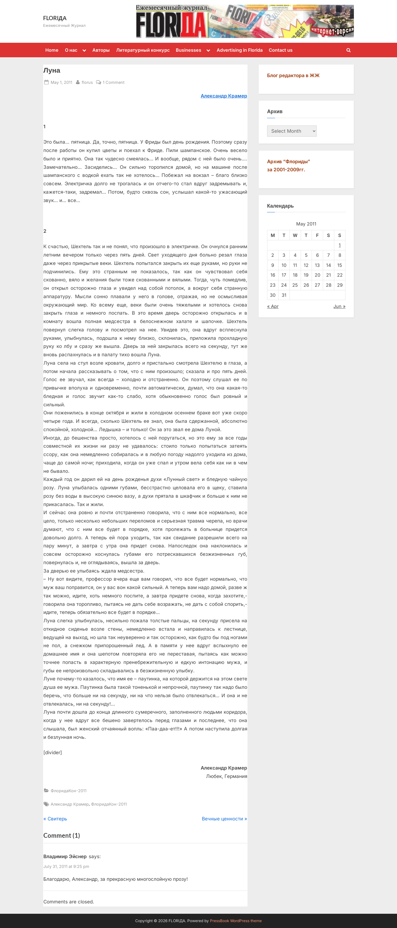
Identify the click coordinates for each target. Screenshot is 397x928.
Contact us (281, 50)
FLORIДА (55, 18)
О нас (71, 50)
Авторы (101, 50)
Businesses (188, 50)
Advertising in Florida (240, 50)
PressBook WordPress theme (236, 920)
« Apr (273, 306)
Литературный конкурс (143, 50)
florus (87, 82)
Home (52, 50)
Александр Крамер (70, 804)
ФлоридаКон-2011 (69, 790)
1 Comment (114, 82)
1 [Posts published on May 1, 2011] (340, 245)
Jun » (339, 306)
